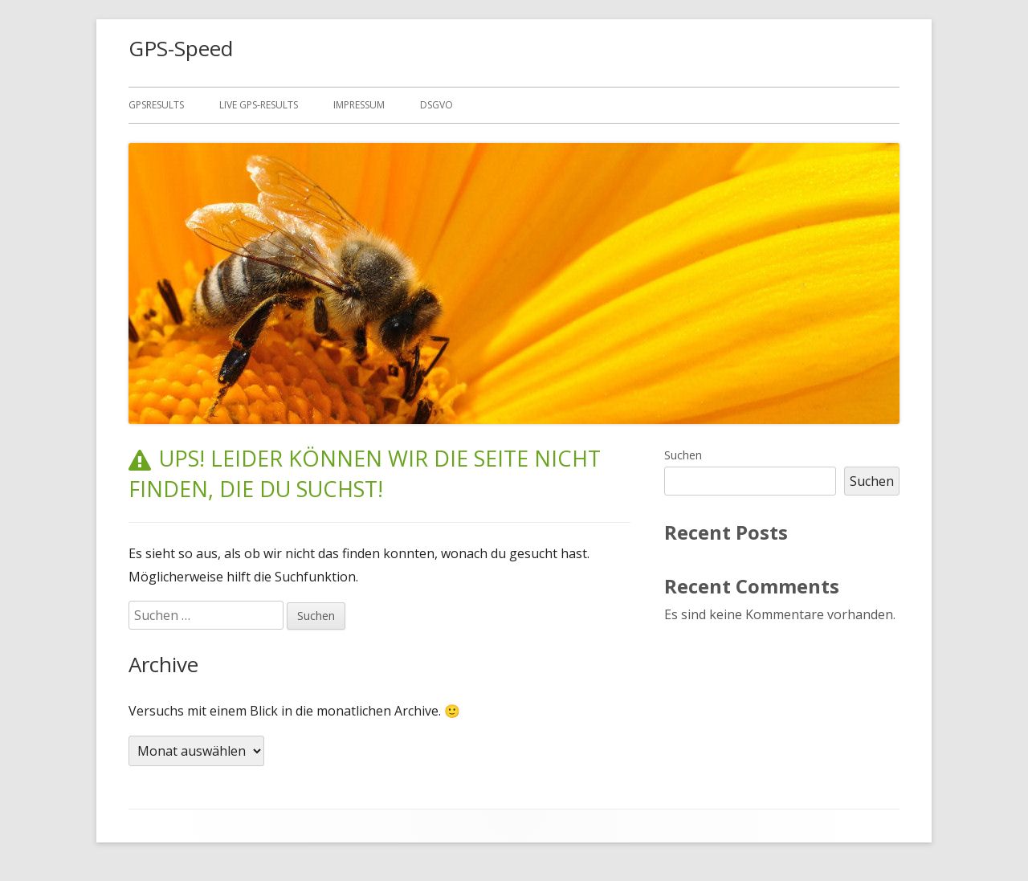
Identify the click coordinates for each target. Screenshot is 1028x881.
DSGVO (436, 105)
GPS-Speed (180, 48)
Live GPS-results (258, 105)
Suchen (683, 455)
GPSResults (156, 105)
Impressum (359, 105)
